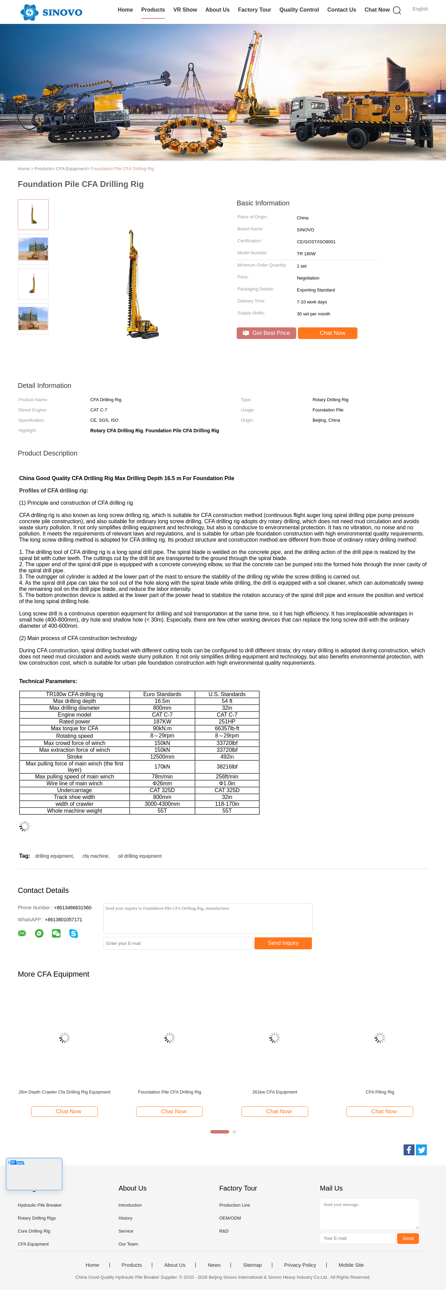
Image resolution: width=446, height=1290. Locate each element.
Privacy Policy (300, 1265)
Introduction (130, 1205)
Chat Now (377, 10)
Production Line (234, 1205)
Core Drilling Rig (34, 1231)
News (214, 1265)
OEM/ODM (230, 1218)
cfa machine (95, 856)
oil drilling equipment (140, 856)
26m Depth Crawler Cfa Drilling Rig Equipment (64, 1092)
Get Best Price (266, 333)
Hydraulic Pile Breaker (40, 1205)
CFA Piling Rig (380, 1092)
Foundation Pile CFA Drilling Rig (122, 168)
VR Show (185, 10)
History (125, 1218)
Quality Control (299, 10)
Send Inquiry (283, 943)
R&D (223, 1231)
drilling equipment (54, 856)
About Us (218, 10)
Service (125, 1231)
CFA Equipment (33, 1244)
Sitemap (252, 1265)
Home (125, 10)
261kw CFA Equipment (275, 1092)
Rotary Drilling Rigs (37, 1218)
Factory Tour (254, 10)
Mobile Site (351, 1265)
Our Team (128, 1244)
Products (153, 10)
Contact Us (341, 10)
